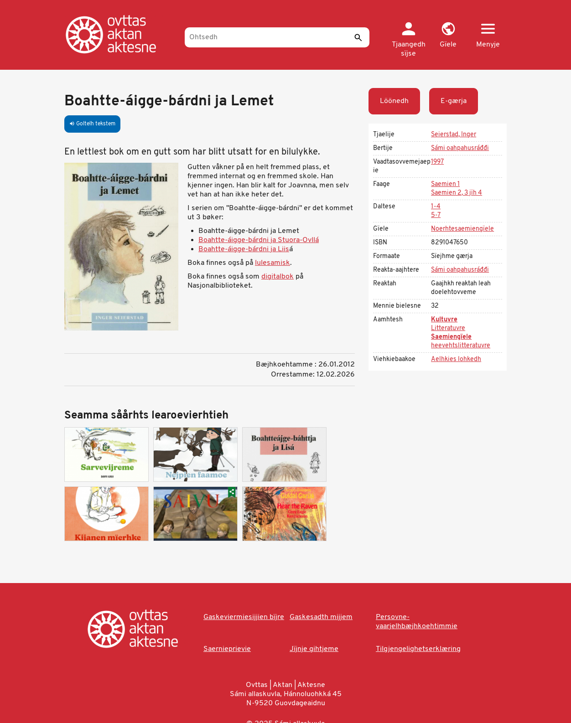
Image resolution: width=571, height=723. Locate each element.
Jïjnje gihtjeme (314, 649)
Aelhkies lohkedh (456, 359)
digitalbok (277, 276)
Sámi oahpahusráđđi (460, 148)
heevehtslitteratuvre (460, 345)
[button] (448, 35)
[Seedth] (358, 37)
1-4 (436, 206)
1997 (437, 162)
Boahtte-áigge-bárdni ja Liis (243, 249)
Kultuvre (444, 319)
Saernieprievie (227, 649)
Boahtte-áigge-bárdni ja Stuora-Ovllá (258, 240)
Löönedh (394, 101)
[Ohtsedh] (277, 37)
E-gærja (454, 101)
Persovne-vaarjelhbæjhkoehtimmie (416, 622)
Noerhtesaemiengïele (462, 229)
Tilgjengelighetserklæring (418, 649)
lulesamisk (272, 263)
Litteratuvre (448, 328)
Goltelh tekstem (92, 124)
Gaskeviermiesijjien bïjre (243, 617)
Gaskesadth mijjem (321, 617)
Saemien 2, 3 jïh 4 (456, 193)
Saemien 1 (445, 184)
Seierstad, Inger (453, 134)
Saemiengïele (451, 337)
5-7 (436, 215)
